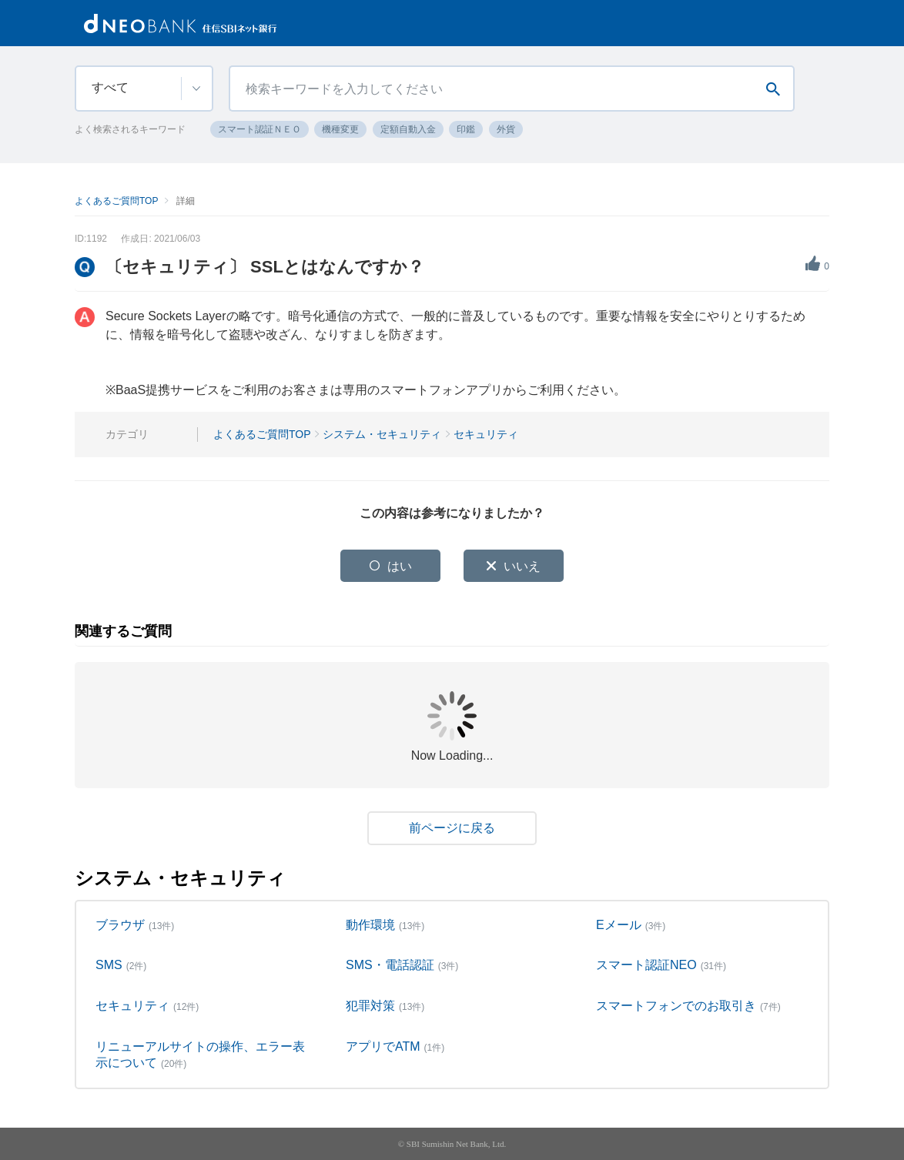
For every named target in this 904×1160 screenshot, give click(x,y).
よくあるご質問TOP (116, 201)
